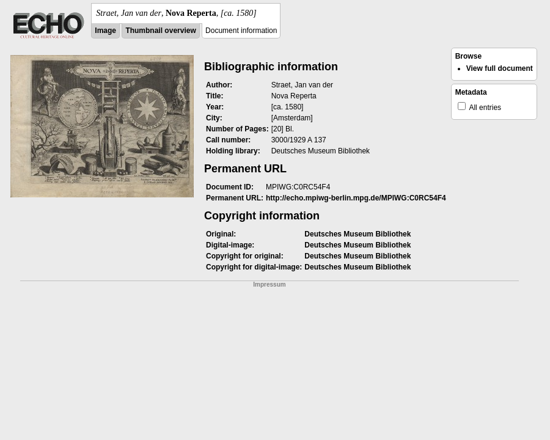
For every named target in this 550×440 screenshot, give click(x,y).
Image (105, 30)
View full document (499, 68)
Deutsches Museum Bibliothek (357, 234)
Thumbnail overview (160, 30)
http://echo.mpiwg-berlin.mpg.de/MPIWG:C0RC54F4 (356, 198)
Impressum (269, 284)
